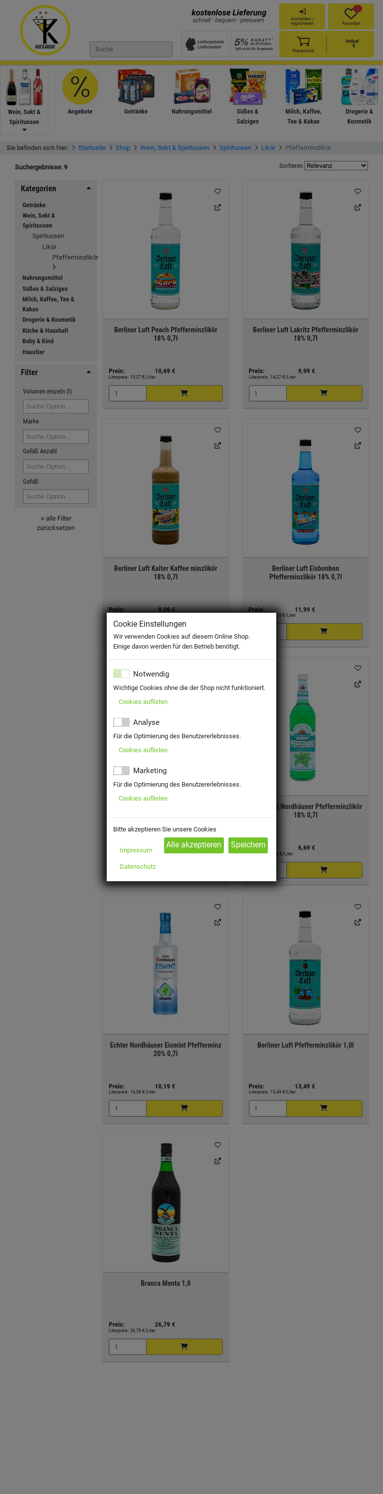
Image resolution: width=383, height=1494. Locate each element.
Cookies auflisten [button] (143, 701)
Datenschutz (138, 866)
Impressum (136, 850)
